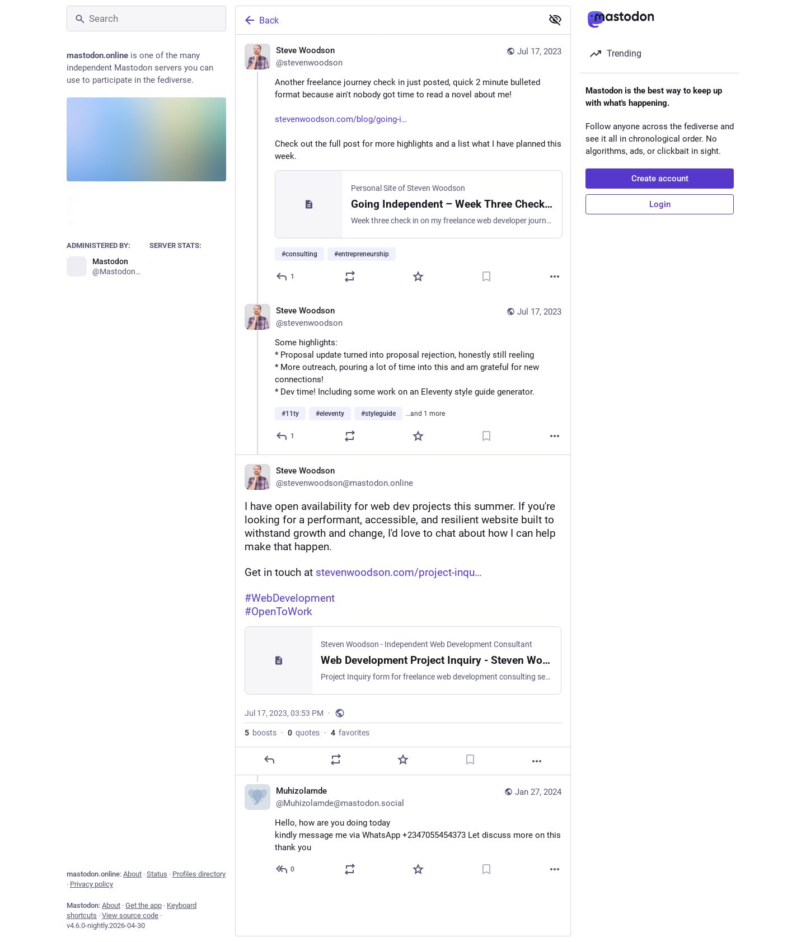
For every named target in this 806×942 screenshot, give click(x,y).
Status (157, 874)
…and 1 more (425, 414)
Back (261, 20)
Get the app (143, 905)
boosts (261, 733)
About (132, 874)
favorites (350, 733)
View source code (130, 915)
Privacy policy (91, 884)
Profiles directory (199, 874)
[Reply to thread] (286, 436)
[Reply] (286, 276)
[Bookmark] (486, 276)
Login (660, 204)
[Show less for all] (555, 19)
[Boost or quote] (350, 276)
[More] (554, 276)
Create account (659, 179)
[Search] (146, 18)
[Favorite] (418, 276)
